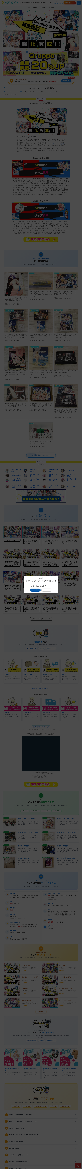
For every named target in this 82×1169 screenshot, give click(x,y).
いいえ (46, 589)
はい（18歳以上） (35, 589)
